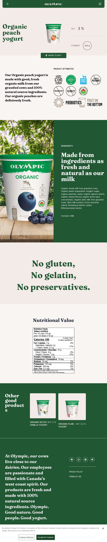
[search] (7, 4)
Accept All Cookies (45, 537)
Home (53, 4)
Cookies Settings (26, 537)
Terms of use (75, 476)
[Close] (103, 528)
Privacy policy (76, 472)
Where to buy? (54, 55)
